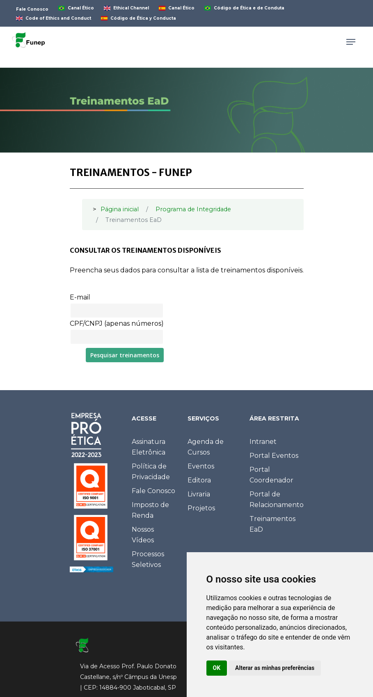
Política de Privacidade (151, 471)
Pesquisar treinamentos (124, 355)
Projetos (201, 508)
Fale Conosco (153, 491)
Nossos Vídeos (143, 535)
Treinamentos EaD (272, 524)
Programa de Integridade (193, 209)
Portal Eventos (273, 455)
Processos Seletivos (148, 559)
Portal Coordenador (271, 475)
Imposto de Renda (150, 510)
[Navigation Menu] (350, 42)
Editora (199, 480)
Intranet (263, 442)
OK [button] (217, 668)
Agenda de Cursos (206, 447)
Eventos (201, 466)
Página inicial (120, 209)
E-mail (80, 297)
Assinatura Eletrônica (148, 447)
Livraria (199, 494)
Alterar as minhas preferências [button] (274, 668)
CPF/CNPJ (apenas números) (117, 323)
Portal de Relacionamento (276, 499)
